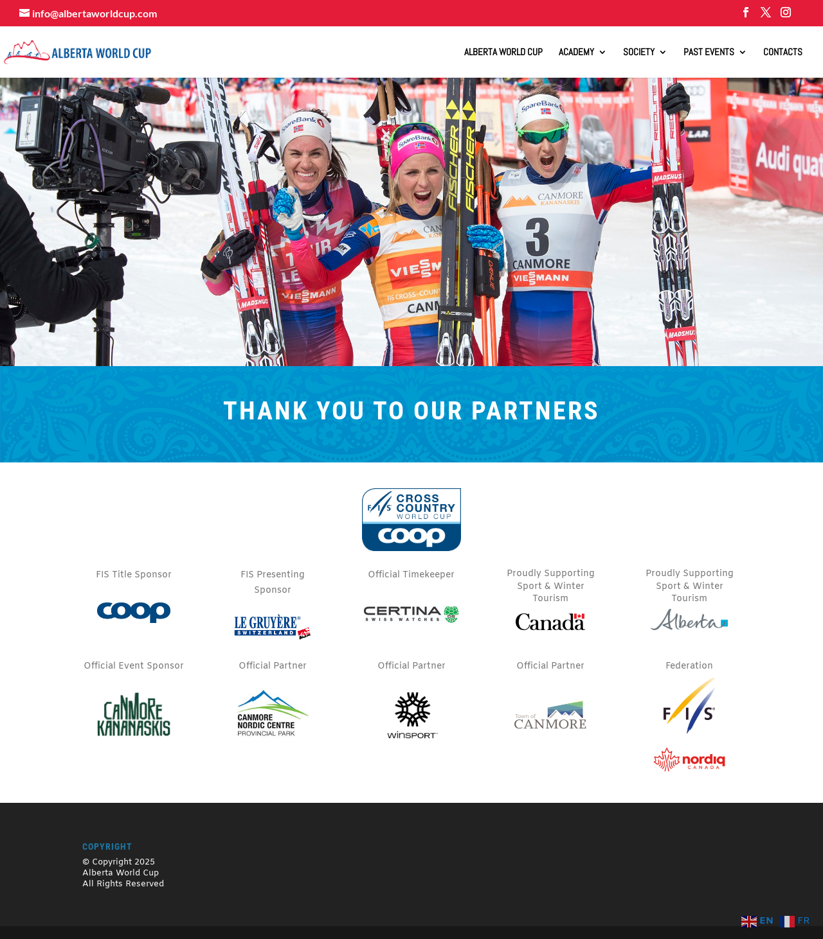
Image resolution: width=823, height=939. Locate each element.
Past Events (708, 53)
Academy (576, 53)
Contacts (782, 53)
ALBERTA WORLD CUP (503, 53)
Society (639, 53)
